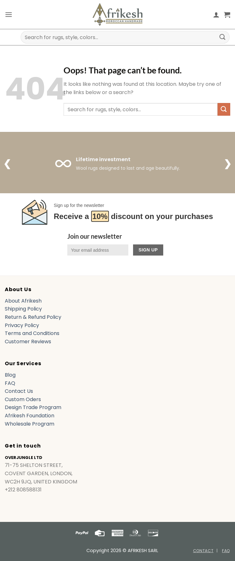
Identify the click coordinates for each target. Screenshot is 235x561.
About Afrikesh (23, 300)
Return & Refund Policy (33, 317)
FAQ (10, 383)
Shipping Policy (23, 308)
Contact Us (19, 391)
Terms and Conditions (32, 333)
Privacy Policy (22, 325)
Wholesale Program (29, 424)
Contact (203, 550)
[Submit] (222, 37)
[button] (8, 14)
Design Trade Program (33, 407)
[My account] (216, 15)
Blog (10, 375)
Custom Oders (23, 399)
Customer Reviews (28, 341)
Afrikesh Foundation (29, 415)
